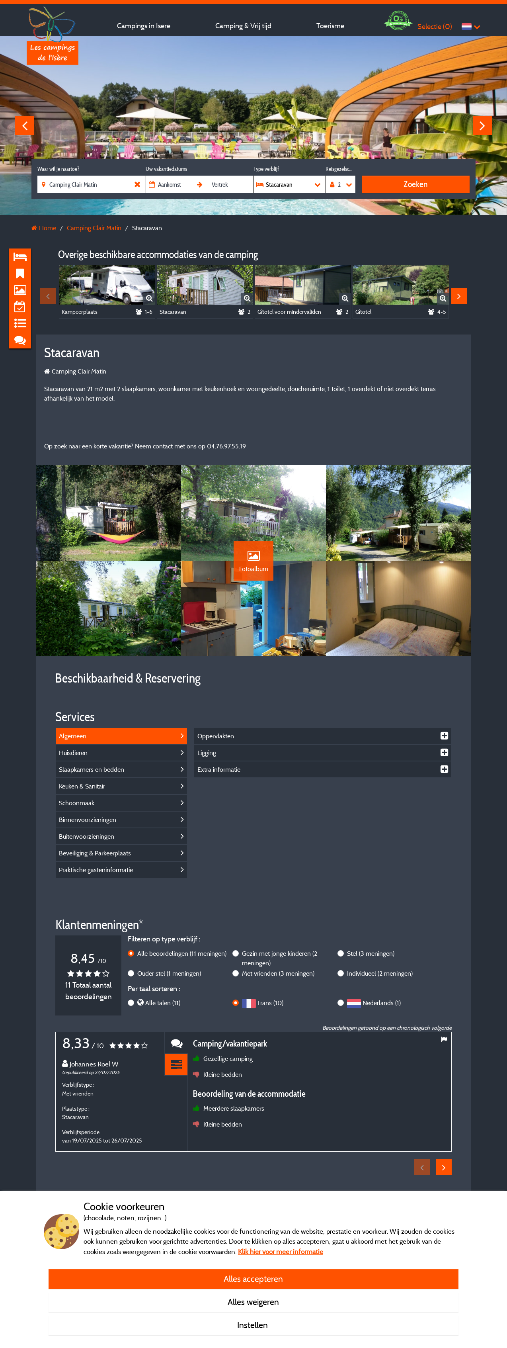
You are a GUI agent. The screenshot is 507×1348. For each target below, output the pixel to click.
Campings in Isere (143, 25)
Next (482, 125)
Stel (370, 953)
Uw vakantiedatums (166, 168)
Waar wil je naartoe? (58, 168)
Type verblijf (266, 168)
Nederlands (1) (382, 1003)
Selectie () (434, 26)
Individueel (380, 973)
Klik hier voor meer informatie (280, 1251)
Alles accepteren (253, 1279)
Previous (24, 125)
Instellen (253, 1325)
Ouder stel (169, 973)
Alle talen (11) (162, 1003)
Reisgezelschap (340, 168)
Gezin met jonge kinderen (279, 958)
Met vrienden (278, 973)
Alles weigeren (253, 1302)
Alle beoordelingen (181, 953)
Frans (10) (270, 1003)
